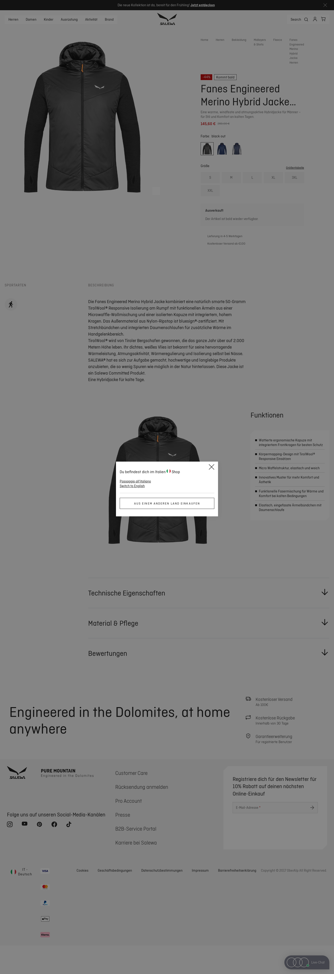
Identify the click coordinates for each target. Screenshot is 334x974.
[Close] (211, 467)
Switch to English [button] (132, 486)
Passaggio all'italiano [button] (135, 481)
